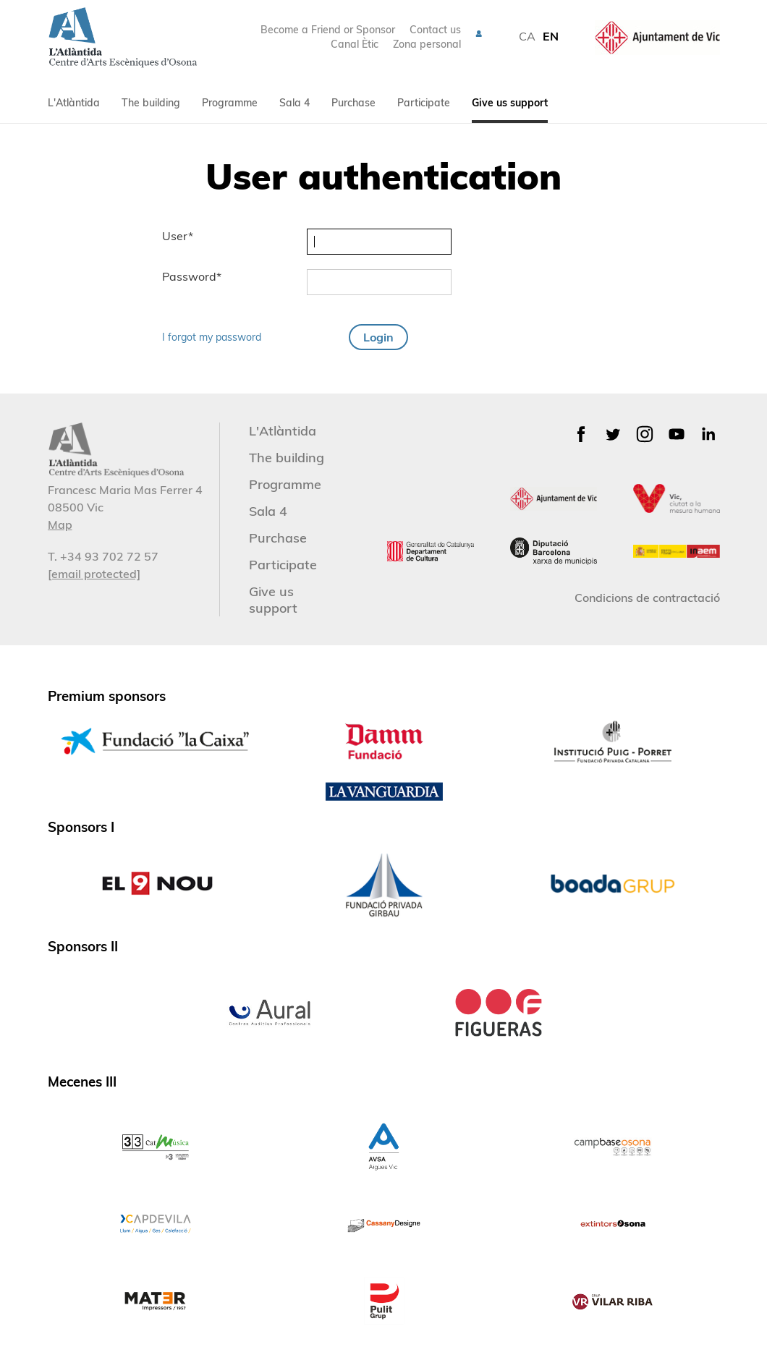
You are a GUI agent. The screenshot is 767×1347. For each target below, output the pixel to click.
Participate (423, 102)
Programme (230, 102)
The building (151, 102)
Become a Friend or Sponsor (327, 29)
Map (60, 524)
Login (378, 337)
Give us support (510, 102)
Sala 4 (294, 102)
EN (551, 36)
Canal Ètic (354, 44)
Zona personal (427, 44)
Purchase (353, 102)
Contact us (435, 29)
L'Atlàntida (74, 102)
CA (527, 36)
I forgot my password (211, 337)
